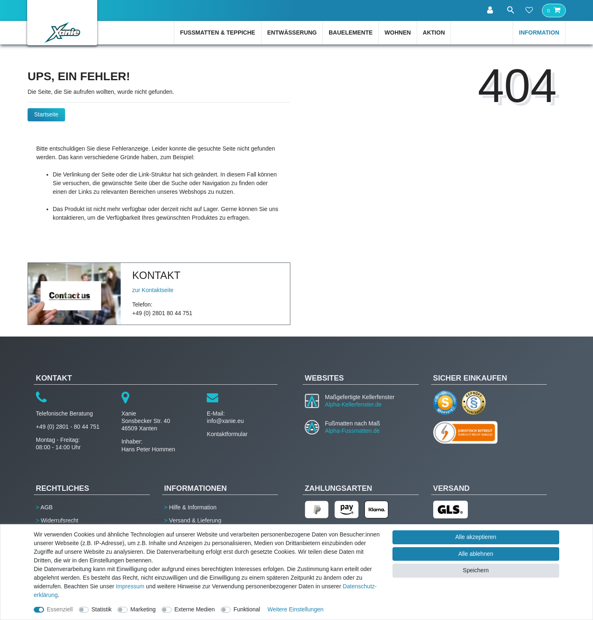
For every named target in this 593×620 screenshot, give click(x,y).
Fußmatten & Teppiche (217, 32)
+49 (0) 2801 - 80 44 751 (68, 426)
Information (539, 32)
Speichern (476, 570)
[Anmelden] (488, 10)
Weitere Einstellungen (296, 609)
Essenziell (60, 609)
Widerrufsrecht (59, 520)
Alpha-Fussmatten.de (352, 430)
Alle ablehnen (475, 553)
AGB (46, 507)
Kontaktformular (227, 434)
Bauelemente (351, 32)
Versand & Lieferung (195, 520)
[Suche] (508, 10)
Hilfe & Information (193, 507)
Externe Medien (195, 609)
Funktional (246, 609)
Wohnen (398, 32)
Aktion (434, 32)
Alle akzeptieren (476, 537)
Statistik (101, 609)
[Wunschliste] (529, 11)
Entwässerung (292, 32)
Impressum (130, 586)
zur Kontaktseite (152, 290)
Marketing (143, 609)
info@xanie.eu (225, 421)
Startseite (46, 114)
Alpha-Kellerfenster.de (353, 404)
